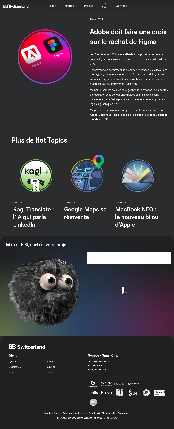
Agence (69, 6)
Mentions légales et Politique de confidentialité (65, 413)
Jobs (11, 372)
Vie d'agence (15, 367)
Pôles (51, 6)
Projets (88, 6)
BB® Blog (104, 6)
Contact (121, 6)
